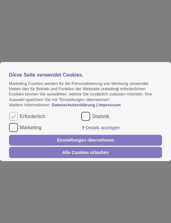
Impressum (110, 105)
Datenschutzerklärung (74, 105)
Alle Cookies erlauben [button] (85, 152)
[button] (100, 127)
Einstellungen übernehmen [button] (85, 140)
